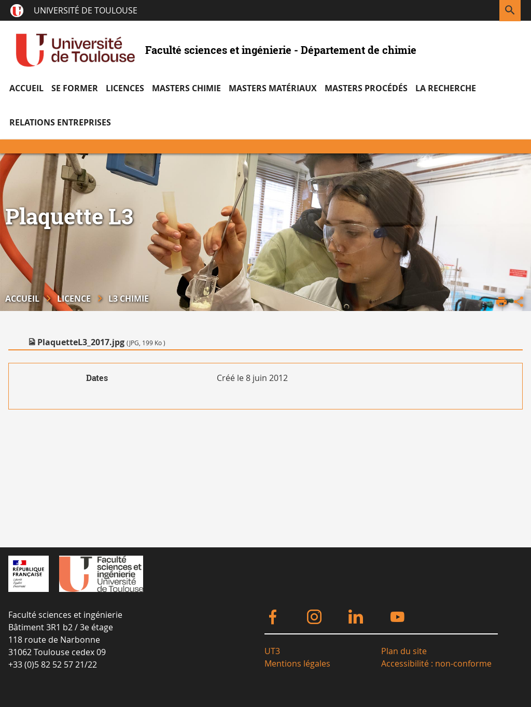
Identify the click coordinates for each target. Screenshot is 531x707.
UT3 (272, 651)
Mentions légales (297, 663)
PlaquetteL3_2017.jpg (101, 342)
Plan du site (404, 651)
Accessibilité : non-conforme (436, 663)
